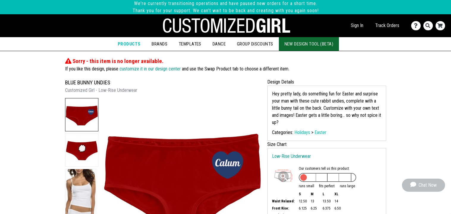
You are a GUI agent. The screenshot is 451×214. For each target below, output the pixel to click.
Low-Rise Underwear (291, 156)
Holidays (302, 132)
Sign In (357, 25)
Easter (320, 132)
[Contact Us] (417, 25)
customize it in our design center (150, 69)
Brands (159, 44)
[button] (81, 114)
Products (129, 44)
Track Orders (387, 25)
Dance (219, 44)
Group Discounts (255, 44)
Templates (190, 44)
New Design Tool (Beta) (309, 44)
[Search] (429, 25)
